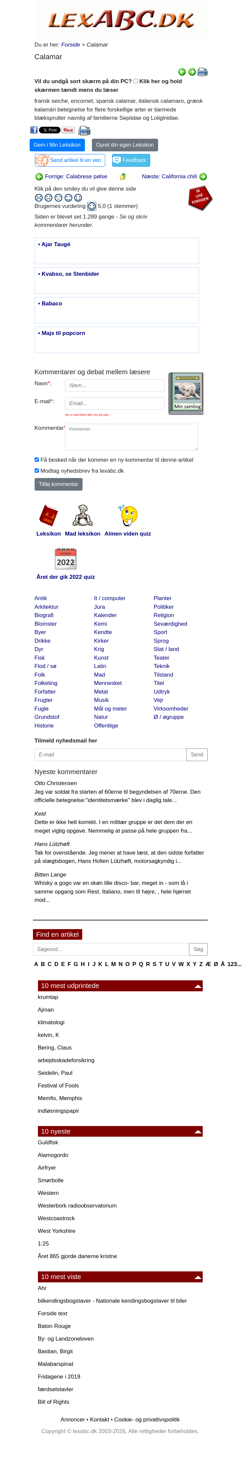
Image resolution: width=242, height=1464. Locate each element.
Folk (40, 675)
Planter (163, 598)
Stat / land (166, 649)
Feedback (134, 160)
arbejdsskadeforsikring (66, 1060)
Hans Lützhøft (52, 844)
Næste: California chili (174, 176)
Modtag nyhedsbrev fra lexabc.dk (82, 471)
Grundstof (47, 717)
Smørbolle (51, 1180)
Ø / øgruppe (169, 717)
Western (48, 1193)
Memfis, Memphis (60, 1098)
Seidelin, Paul (55, 1073)
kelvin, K (48, 1035)
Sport (160, 632)
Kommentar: (47, 428)
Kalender (105, 615)
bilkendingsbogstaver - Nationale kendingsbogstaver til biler (112, 1301)
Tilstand (163, 675)
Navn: (43, 383)
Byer (40, 632)
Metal (101, 692)
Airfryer (47, 1168)
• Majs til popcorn (61, 333)
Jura (99, 607)
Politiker (164, 607)
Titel (159, 683)
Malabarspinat (56, 1364)
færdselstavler (56, 1389)
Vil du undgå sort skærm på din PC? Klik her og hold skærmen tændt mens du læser (108, 85)
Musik (101, 700)
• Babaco (50, 304)
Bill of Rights (53, 1402)
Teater (161, 658)
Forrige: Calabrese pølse (71, 176)
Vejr (158, 700)
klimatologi (51, 1022)
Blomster (46, 624)
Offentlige (106, 726)
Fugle (42, 709)
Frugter (44, 700)
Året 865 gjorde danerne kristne (77, 1256)
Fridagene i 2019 (59, 1377)
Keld (40, 814)
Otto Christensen (56, 783)
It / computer (109, 598)
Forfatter (45, 692)
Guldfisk (48, 1142)
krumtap (48, 997)
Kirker (101, 641)
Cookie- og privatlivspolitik (147, 1419)
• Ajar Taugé (54, 244)
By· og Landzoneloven (66, 1339)
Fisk (40, 658)
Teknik (162, 666)
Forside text (53, 1313)
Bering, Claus (55, 1048)
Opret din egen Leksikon (125, 145)
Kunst (101, 658)
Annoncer (73, 1419)
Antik (41, 598)
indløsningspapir (58, 1111)
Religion (164, 615)
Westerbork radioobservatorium (77, 1206)
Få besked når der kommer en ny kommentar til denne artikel (117, 460)
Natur (101, 717)
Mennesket (108, 683)
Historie (44, 726)
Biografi (44, 615)
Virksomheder (171, 709)
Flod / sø (46, 666)
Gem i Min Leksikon (57, 145)
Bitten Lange (50, 875)
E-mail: (45, 401)
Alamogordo (53, 1155)
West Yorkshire (57, 1231)
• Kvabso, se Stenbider (69, 274)
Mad (99, 675)
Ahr (42, 1288)
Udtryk (162, 692)
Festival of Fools (58, 1085)
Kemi (100, 624)
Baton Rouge (54, 1326)
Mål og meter (110, 709)
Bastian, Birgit (55, 1351)
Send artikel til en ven (75, 160)
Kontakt (99, 1419)
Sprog (161, 641)
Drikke (43, 641)
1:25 (43, 1243)
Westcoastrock (56, 1218)
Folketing (46, 683)
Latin (100, 666)
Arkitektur (47, 607)
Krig (99, 649)
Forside (70, 45)
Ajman (46, 1010)
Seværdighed (170, 624)
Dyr (39, 649)
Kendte (103, 632)
